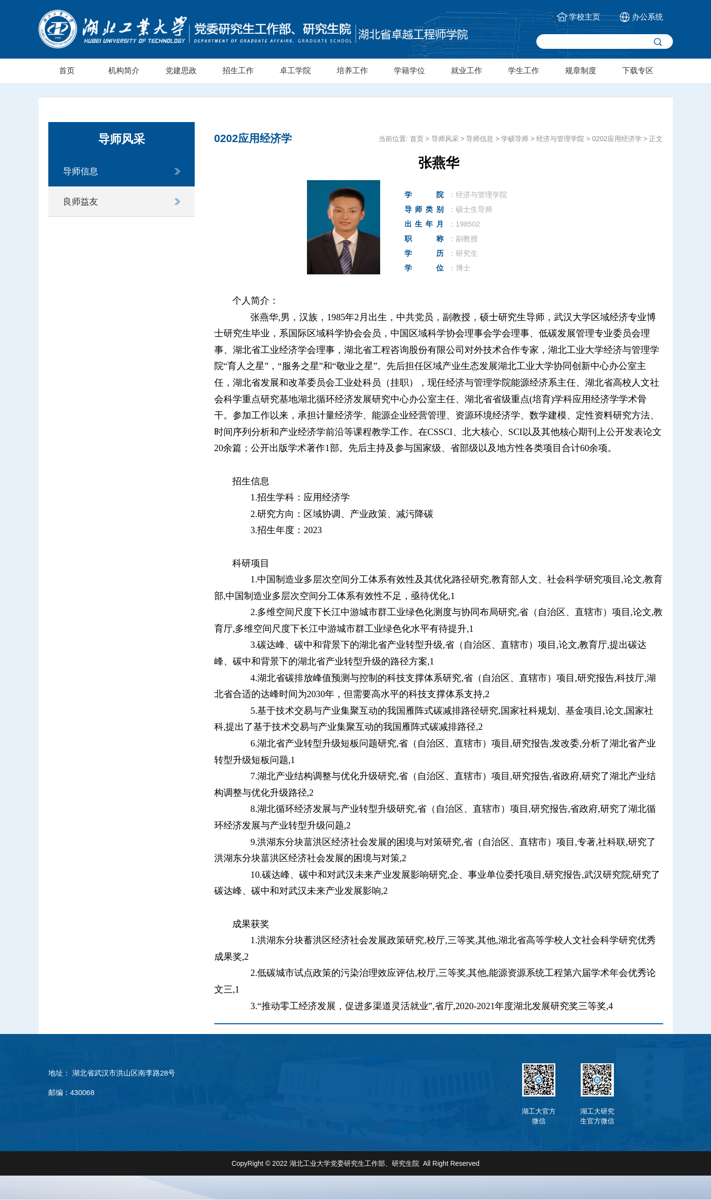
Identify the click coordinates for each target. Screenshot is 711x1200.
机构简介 (124, 70)
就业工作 (466, 70)
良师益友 (80, 202)
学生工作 (523, 70)
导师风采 (445, 139)
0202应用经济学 (616, 139)
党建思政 (181, 70)
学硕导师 (514, 139)
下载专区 (637, 70)
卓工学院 (295, 70)
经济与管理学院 (560, 139)
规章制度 (580, 70)
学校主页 (584, 17)
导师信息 (80, 171)
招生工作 (238, 70)
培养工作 (352, 70)
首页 (67, 70)
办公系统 (647, 17)
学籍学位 (409, 70)
